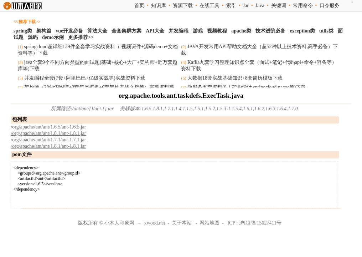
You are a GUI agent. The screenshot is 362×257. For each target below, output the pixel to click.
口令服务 (330, 5)
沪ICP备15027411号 (260, 223)
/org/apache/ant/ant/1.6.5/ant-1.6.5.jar (48, 127)
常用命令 (303, 5)
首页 (139, 5)
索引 (231, 5)
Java (259, 5)
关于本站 (182, 223)
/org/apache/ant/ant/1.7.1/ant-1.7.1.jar (48, 139)
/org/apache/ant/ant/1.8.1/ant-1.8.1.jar (48, 133)
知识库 (158, 5)
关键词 (278, 5)
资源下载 (183, 5)
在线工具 (209, 5)
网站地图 (209, 223)
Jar (246, 5)
